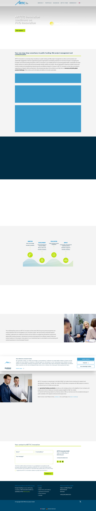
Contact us (48, 473)
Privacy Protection (42, 493)
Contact (40, 487)
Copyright (40, 495)
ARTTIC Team (64, 3)
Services (40, 3)
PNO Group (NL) (27, 491)
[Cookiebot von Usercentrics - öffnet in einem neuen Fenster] (8, 509)
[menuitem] (80, 5)
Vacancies (56, 3)
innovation (25, 487)
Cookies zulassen (86, 499)
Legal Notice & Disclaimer (44, 491)
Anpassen (86, 502)
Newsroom (72, 3)
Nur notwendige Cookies (85, 506)
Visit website (19, 30)
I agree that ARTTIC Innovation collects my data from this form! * (31, 470)
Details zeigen (19, 508)
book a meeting (73, 396)
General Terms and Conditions (45, 489)
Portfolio (48, 3)
